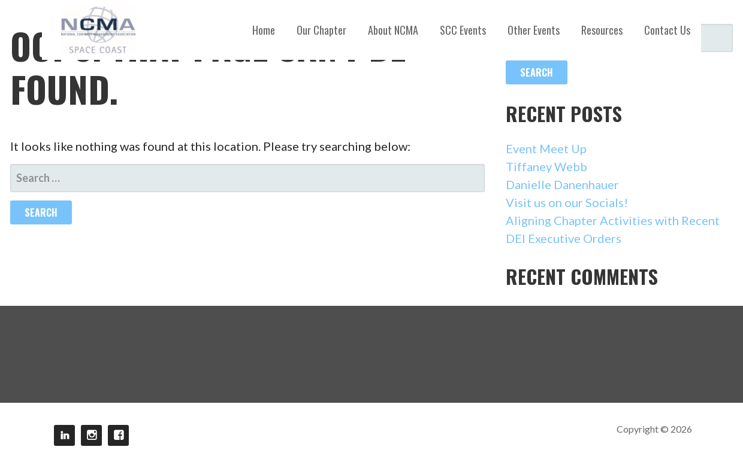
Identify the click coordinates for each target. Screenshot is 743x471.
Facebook (118, 435)
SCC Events (463, 30)
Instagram (91, 435)
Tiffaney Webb (546, 166)
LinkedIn (64, 435)
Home (263, 30)
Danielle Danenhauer (562, 184)
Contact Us (667, 30)
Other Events (534, 30)
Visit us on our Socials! (567, 202)
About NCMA (393, 30)
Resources (602, 30)
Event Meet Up (546, 148)
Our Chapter (321, 30)
